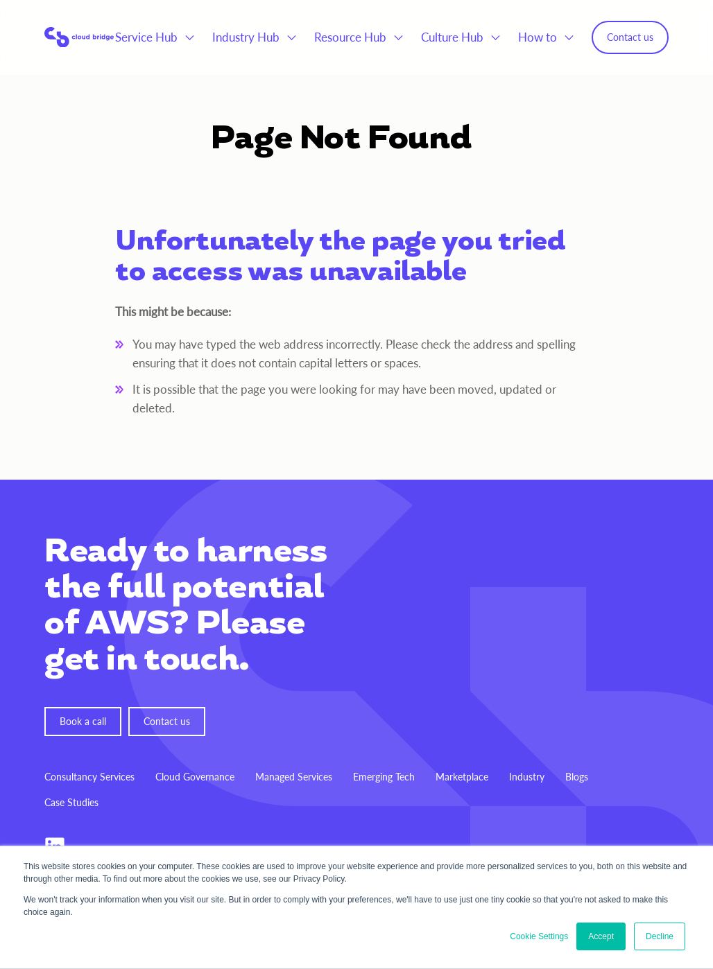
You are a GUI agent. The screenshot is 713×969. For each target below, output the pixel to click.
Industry (526, 777)
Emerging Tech (384, 777)
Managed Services (293, 777)
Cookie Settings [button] (539, 936)
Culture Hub (452, 37)
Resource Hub (350, 37)
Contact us (630, 37)
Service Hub (146, 37)
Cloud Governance (194, 777)
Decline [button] (659, 936)
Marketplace (462, 777)
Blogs (576, 777)
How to (537, 37)
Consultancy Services (89, 777)
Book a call (83, 721)
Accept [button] (601, 936)
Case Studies (71, 802)
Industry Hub (246, 37)
